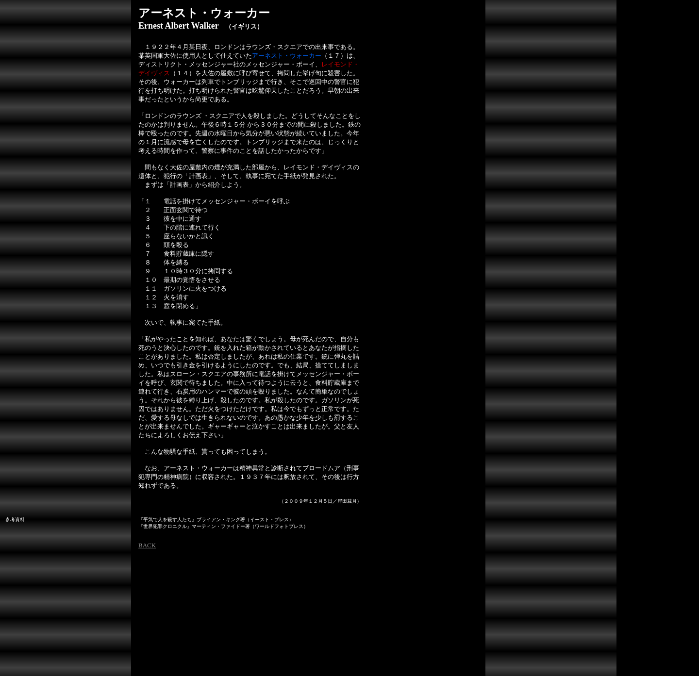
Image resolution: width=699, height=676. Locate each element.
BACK (147, 545)
